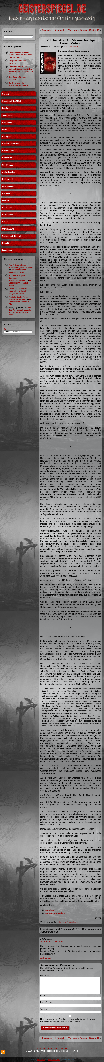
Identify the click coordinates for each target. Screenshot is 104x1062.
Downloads (7, 122)
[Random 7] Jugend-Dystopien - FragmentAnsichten (17, 278)
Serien (5, 222)
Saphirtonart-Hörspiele (12, 236)
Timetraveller (7, 115)
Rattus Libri (7, 158)
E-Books (6, 129)
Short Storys (7, 165)
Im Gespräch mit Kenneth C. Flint (20, 301)
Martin (11, 289)
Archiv (7, 329)
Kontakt (5, 243)
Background (7, 179)
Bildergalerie (7, 137)
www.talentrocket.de (55, 913)
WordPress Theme (54, 1060)
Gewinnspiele (8, 186)
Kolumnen (6, 193)
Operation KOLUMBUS (11, 101)
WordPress (41, 1060)
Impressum (7, 250)
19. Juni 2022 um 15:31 (51, 942)
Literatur (6, 200)
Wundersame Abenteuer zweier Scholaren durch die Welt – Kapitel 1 (20, 54)
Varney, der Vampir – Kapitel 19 (83, 30)
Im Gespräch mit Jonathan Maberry (20, 283)
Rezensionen (7, 215)
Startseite (6, 94)
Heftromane (7, 208)
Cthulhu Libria (8, 151)
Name (43, 995)
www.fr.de (49, 910)
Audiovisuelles (8, 172)
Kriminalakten (73, 922)
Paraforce (6, 108)
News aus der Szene (10, 144)
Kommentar (44, 975)
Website (43, 1009)
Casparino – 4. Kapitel (53, 30)
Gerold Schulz (72, 47)
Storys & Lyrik (8, 229)
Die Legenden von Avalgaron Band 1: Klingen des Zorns (19, 291)
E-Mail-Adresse (47, 1002)
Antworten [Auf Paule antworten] (45, 958)
